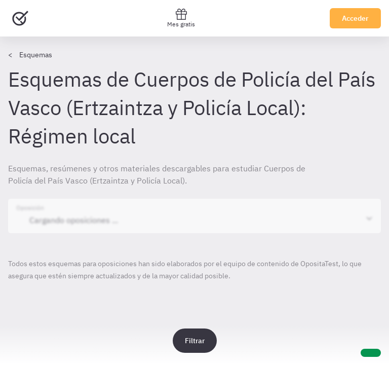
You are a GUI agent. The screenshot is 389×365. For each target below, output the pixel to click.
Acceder (355, 18)
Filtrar (195, 340)
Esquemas (35, 54)
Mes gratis (181, 18)
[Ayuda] (371, 353)
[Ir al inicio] (20, 18)
